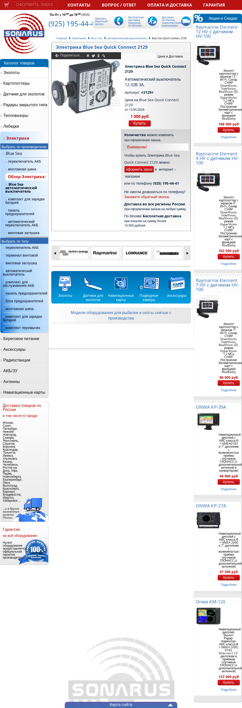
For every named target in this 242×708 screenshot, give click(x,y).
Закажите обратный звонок (146, 196)
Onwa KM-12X (210, 602)
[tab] (173, 56)
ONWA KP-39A (211, 407)
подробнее (228, 137)
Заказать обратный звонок (101, 21)
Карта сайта (121, 704)
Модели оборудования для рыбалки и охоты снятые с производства (121, 315)
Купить (139, 123)
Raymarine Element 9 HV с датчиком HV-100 (217, 158)
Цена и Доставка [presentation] (170, 56)
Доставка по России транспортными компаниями (172, 21)
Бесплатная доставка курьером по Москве (136, 21)
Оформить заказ (34, 4)
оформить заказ (139, 169)
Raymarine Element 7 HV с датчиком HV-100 (217, 284)
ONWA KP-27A (211, 506)
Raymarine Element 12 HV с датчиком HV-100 (216, 31)
